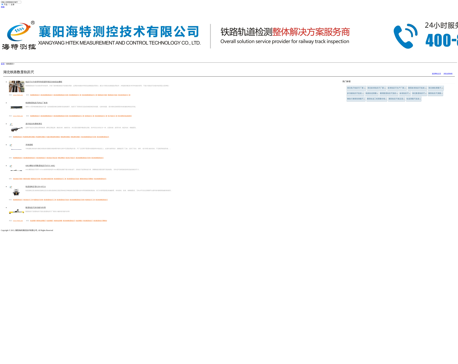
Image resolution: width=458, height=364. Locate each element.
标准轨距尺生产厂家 (397, 88)
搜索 (3, 7)
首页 (3, 64)
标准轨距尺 (405, 93)
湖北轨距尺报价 (18, 179)
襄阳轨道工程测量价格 (377, 99)
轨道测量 (33, 220)
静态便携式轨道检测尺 (125, 116)
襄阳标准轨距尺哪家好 (86, 179)
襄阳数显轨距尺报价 (389, 93)
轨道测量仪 (79, 220)
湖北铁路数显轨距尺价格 (60, 95)
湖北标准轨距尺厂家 (376, 88)
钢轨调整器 (61, 158)
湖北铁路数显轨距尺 (46, 95)
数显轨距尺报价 (102, 95)
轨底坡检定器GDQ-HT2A (36, 187)
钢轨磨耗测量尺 (75, 137)
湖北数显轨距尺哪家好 (100, 220)
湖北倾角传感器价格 (47, 179)
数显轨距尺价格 (35, 179)
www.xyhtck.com (18, 95)
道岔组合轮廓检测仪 (34, 124)
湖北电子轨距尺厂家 (356, 88)
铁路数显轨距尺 (35, 95)
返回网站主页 (436, 73)
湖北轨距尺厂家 (28, 199)
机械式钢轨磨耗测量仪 (53, 137)
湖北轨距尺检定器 (51, 158)
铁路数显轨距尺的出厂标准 (37, 103)
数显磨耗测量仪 (41, 137)
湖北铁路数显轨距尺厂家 (89, 95)
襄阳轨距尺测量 (435, 93)
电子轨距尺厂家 (112, 116)
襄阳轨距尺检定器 (396, 99)
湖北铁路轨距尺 (41, 158)
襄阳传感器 (26, 179)
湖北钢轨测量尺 (435, 88)
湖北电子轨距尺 (70, 158)
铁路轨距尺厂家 (90, 199)
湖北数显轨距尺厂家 (75, 95)
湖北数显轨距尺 (419, 93)
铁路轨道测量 (372, 93)
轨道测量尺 (49, 220)
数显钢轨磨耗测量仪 (29, 137)
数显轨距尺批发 (112, 95)
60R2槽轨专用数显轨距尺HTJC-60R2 (40, 166)
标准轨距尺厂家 (89, 116)
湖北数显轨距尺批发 (73, 179)
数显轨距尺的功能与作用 (36, 208)
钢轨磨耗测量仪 (65, 137)
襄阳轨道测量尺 (41, 220)
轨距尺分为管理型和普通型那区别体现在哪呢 (44, 82)
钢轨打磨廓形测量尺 (356, 99)
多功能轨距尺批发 (355, 93)
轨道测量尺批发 (413, 99)
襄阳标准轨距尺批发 (417, 88)
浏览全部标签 (448, 73)
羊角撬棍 (29, 145)
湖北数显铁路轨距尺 (29, 158)
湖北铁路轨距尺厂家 (101, 116)
